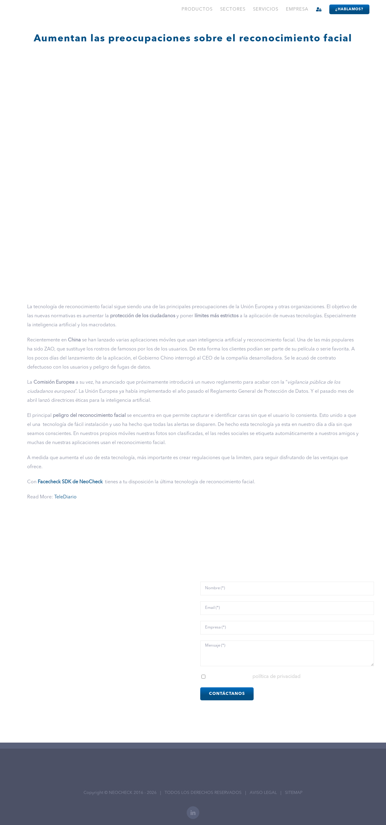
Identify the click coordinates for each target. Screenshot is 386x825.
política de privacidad (276, 676)
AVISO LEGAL (263, 793)
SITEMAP (293, 793)
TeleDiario (65, 497)
